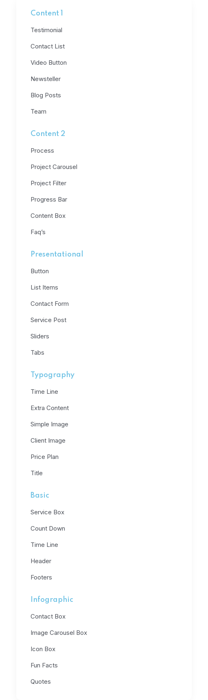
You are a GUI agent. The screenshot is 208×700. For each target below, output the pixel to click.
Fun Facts (44, 665)
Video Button (49, 62)
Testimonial (46, 30)
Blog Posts (46, 95)
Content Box (48, 215)
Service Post (48, 320)
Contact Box (48, 616)
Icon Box (43, 649)
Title (37, 473)
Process (42, 150)
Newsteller (46, 79)
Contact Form (50, 303)
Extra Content (50, 408)
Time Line (44, 391)
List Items (44, 287)
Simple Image (49, 424)
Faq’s (38, 232)
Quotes (41, 681)
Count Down (48, 528)
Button (40, 271)
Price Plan (45, 457)
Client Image (48, 440)
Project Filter (48, 183)
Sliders (40, 336)
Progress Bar (49, 199)
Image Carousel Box (59, 632)
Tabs (37, 352)
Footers (41, 577)
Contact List (48, 46)
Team (38, 111)
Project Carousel (54, 167)
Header (41, 561)
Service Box (47, 512)
